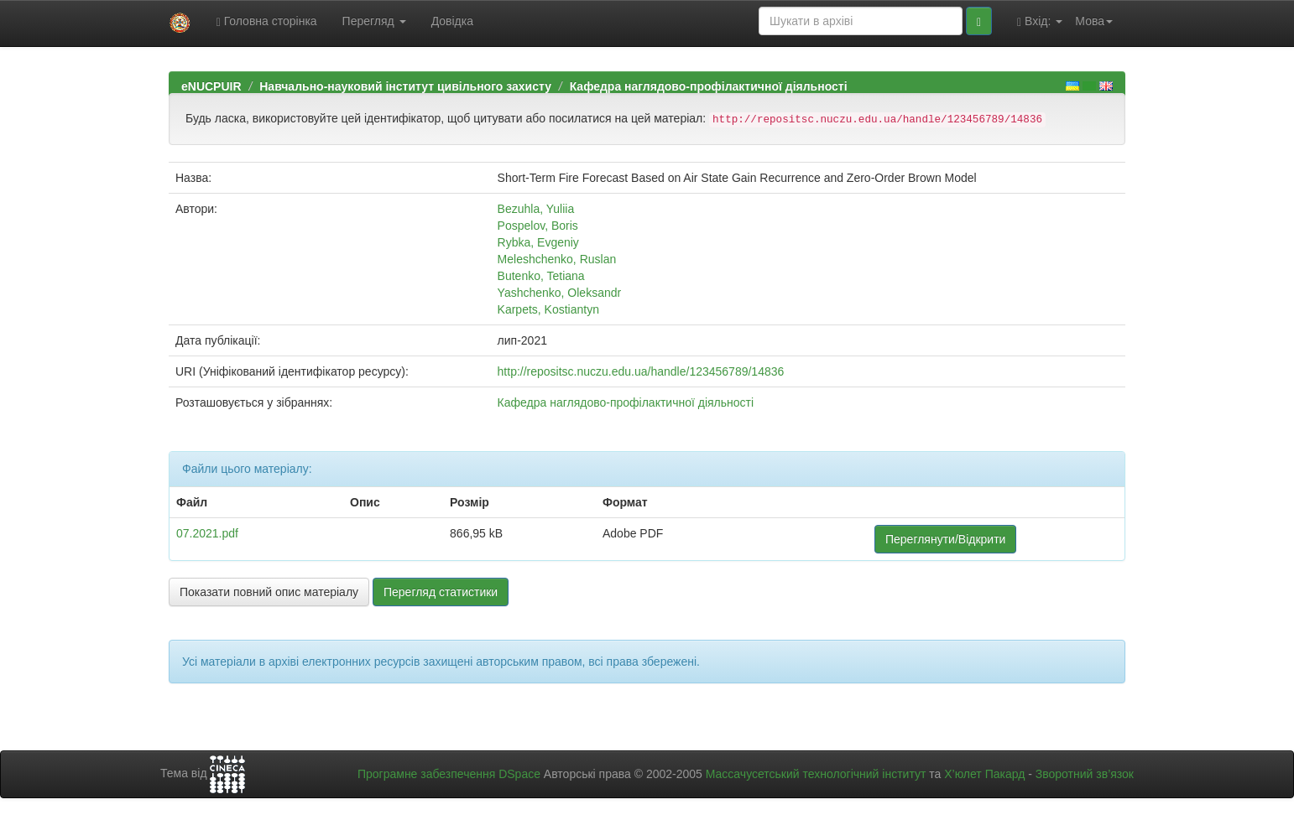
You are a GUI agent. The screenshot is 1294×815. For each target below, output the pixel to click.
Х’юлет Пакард (984, 774)
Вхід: (1039, 21)
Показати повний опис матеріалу (269, 592)
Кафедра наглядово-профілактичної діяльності (709, 86)
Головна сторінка (267, 21)
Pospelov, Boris (538, 225)
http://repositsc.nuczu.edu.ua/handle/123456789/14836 (641, 371)
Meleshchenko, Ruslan (557, 259)
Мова (1094, 21)
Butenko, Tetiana (541, 276)
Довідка (452, 21)
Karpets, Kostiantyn (548, 309)
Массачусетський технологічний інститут (816, 774)
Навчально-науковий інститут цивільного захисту (405, 86)
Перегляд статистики (441, 592)
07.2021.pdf (207, 533)
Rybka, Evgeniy (538, 242)
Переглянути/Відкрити (945, 539)
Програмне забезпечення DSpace (448, 774)
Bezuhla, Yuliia (536, 208)
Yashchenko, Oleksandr (560, 292)
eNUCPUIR (211, 86)
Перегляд (374, 21)
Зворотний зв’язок (1085, 774)
